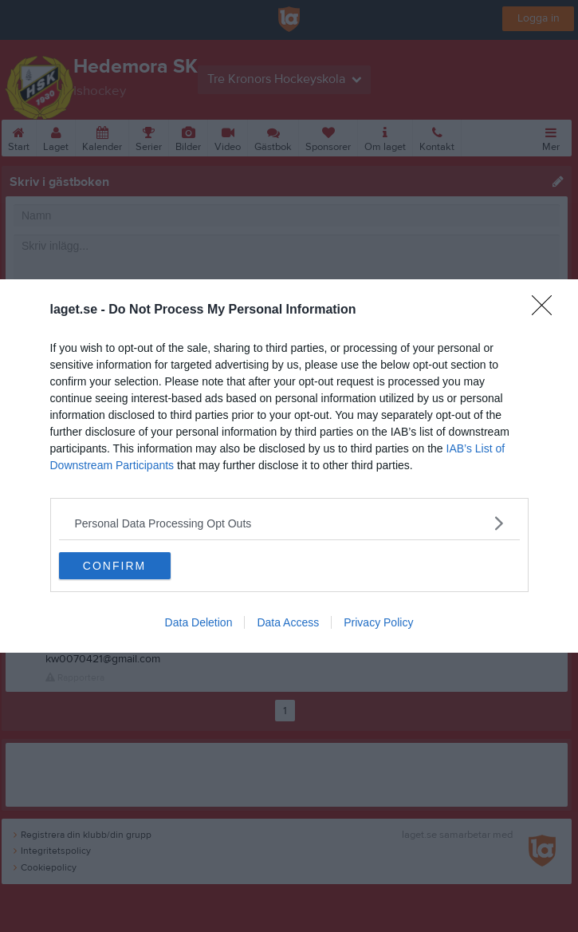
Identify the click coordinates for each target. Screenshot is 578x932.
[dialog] (289, 466)
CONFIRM (114, 565)
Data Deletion (199, 622)
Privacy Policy (378, 622)
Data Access (288, 622)
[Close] (547, 310)
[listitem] (289, 523)
